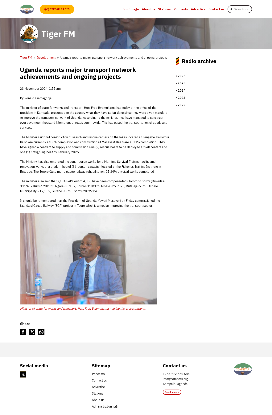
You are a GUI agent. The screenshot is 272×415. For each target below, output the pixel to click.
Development (46, 57)
